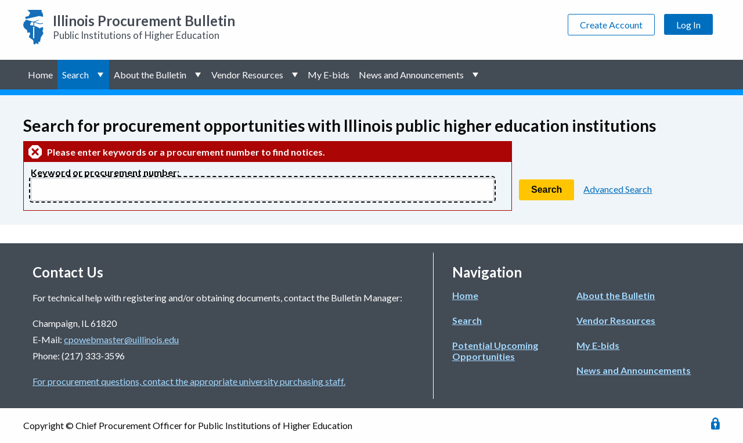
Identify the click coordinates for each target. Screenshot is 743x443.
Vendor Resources (247, 74)
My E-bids (328, 74)
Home (40, 74)
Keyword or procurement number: (105, 172)
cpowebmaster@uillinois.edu (121, 339)
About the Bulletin (150, 74)
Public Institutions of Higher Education (144, 26)
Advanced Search (617, 189)
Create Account (611, 24)
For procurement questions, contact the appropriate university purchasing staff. (189, 381)
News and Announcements (411, 74)
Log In (688, 24)
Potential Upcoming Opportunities (495, 351)
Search (75, 74)
